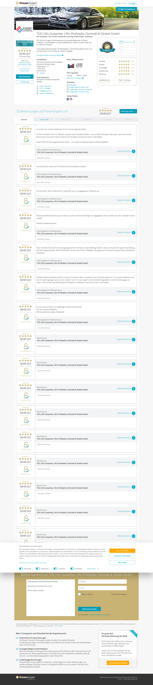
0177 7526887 (45, 88)
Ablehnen (122, 675)
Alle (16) (24, 119)
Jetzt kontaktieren (126, 9)
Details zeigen (91, 681)
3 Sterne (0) (86, 119)
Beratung (102, 74)
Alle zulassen (122, 663)
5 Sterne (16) (44, 119)
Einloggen (133, 3)
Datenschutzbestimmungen (37, 675)
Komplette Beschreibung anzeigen (50, 55)
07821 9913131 (45, 86)
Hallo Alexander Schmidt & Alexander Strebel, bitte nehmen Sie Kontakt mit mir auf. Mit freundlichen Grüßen (50, 597)
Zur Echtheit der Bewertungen (25, 70)
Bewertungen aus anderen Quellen (25, 63)
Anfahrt (42, 73)
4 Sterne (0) (65, 119)
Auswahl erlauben (122, 668)
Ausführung (103, 71)
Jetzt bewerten (25, 76)
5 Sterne (121, 41)
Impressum (23, 675)
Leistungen (103, 67)
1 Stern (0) (128, 119)
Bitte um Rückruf (87, 594)
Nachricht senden (89, 609)
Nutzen (101, 64)
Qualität (102, 61)
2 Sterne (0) (108, 119)
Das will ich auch (120, 3)
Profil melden (59, 626)
